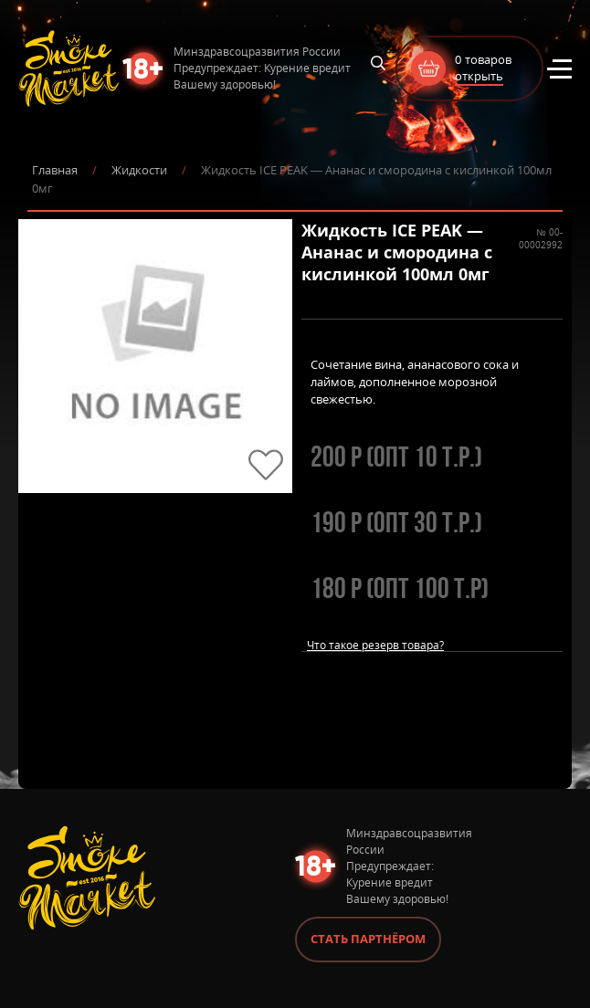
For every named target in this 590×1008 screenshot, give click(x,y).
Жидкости (139, 170)
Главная (55, 170)
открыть (479, 76)
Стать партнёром (368, 938)
